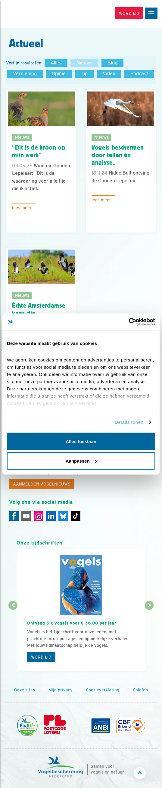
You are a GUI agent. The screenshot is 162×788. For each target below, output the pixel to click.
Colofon (140, 689)
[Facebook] (14, 516)
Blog (112, 63)
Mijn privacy (60, 689)
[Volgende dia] (149, 638)
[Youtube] (26, 516)
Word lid (41, 657)
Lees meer (22, 207)
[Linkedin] (51, 516)
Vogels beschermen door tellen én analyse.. (118, 155)
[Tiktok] (75, 516)
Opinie (59, 73)
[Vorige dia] (13, 638)
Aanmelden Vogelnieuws (41, 484)
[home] (30, 14)
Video (109, 73)
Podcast (139, 73)
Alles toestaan (81, 441)
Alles (56, 63)
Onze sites (24, 689)
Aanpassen (81, 461)
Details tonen (129, 422)
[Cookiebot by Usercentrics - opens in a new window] (128, 322)
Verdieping (25, 73)
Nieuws (84, 63)
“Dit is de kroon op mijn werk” (39, 151)
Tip (84, 73)
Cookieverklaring (102, 689)
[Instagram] (38, 516)
